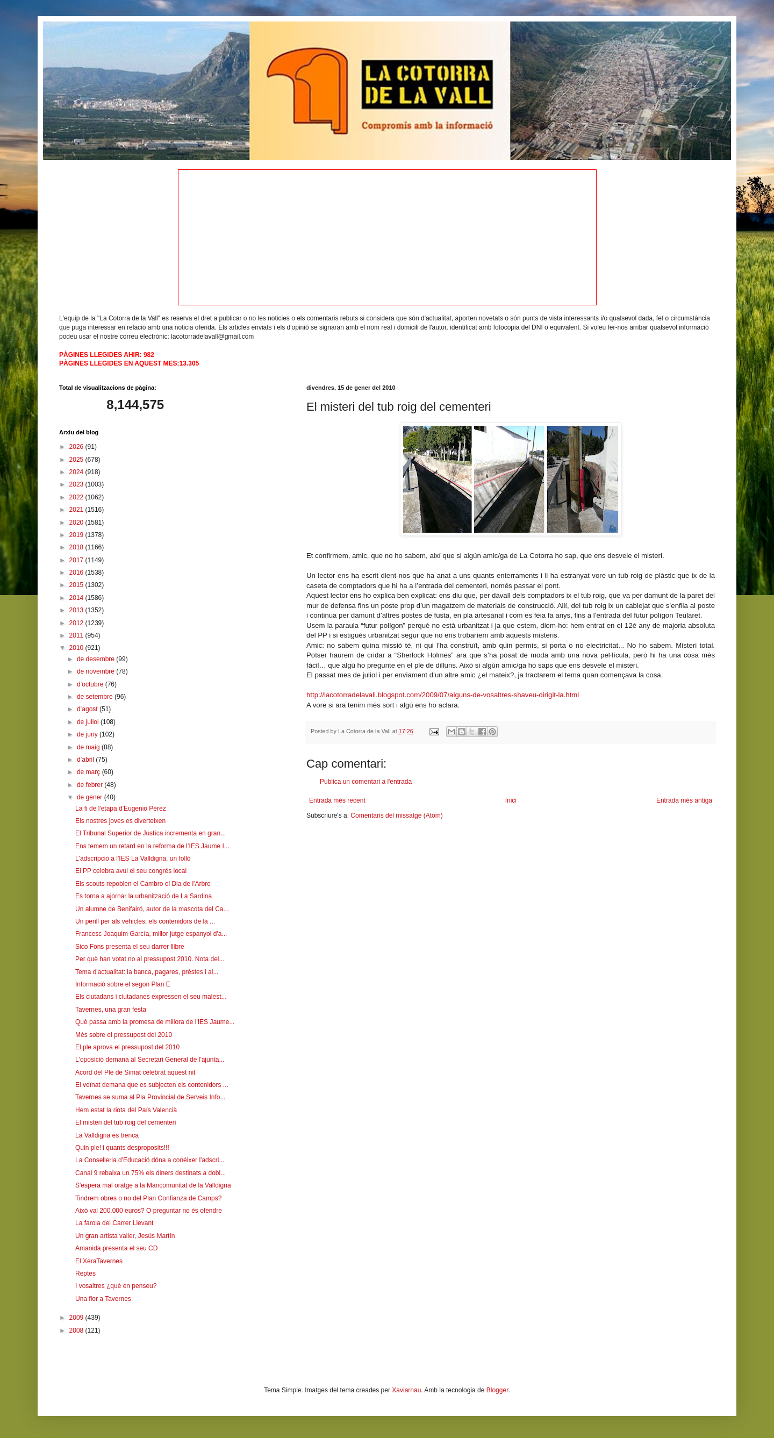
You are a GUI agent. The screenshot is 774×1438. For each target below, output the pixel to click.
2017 (77, 560)
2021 (77, 509)
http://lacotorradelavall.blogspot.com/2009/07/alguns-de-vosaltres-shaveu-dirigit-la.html (442, 695)
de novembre (96, 671)
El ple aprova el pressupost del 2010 (127, 1047)
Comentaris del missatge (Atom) (396, 815)
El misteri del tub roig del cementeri (125, 1122)
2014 (77, 598)
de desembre (96, 659)
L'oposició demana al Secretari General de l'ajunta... (149, 1059)
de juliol (89, 722)
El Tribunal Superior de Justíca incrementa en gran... (150, 833)
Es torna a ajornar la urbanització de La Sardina (143, 896)
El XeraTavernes (99, 1261)
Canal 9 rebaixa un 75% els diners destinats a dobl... (150, 1173)
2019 (77, 535)
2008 (77, 1330)
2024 (77, 472)
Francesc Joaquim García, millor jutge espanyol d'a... (151, 934)
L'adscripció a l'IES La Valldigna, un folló (133, 858)
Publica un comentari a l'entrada (366, 781)
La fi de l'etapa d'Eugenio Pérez (120, 808)
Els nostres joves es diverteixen (120, 821)
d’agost (88, 709)
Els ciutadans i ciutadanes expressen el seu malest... (150, 996)
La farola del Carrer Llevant (114, 1223)
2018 (77, 547)
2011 (77, 635)
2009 (77, 1317)
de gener (90, 797)
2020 (77, 522)
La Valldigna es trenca (107, 1135)
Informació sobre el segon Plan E (122, 984)
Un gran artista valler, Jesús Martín (125, 1236)
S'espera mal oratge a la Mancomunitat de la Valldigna (153, 1185)
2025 (77, 459)
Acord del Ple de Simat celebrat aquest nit (135, 1072)
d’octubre (91, 684)
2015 (77, 585)
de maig (89, 747)
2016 (77, 572)
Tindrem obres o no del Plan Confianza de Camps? (148, 1198)
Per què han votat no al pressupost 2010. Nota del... (150, 959)
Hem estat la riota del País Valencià (126, 1110)
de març (89, 772)
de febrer (90, 785)
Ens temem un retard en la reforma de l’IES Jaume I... (152, 846)
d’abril (86, 759)
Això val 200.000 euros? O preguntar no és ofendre (148, 1210)
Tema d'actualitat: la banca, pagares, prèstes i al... (146, 972)
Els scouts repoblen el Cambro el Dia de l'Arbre (143, 884)
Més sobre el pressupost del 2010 (123, 1035)
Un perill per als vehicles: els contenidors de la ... (145, 921)
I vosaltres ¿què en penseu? (115, 1286)
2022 (77, 497)
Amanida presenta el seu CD (116, 1248)
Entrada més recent (337, 800)
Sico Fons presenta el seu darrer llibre (129, 946)
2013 (77, 610)
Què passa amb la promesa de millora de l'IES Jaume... (154, 1022)
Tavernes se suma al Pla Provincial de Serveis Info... (150, 1097)
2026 (77, 446)
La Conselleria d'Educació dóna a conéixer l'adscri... (149, 1160)
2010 (77, 648)
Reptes (85, 1273)
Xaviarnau (406, 1390)
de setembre (95, 696)
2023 (77, 484)
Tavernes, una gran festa (110, 1009)
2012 (77, 623)
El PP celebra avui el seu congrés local (131, 871)
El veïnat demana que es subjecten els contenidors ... (151, 1085)
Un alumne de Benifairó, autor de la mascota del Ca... (152, 909)
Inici (511, 800)
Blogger (497, 1390)
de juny (88, 734)
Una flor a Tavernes (103, 1299)
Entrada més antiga (684, 800)
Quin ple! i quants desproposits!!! (122, 1147)
